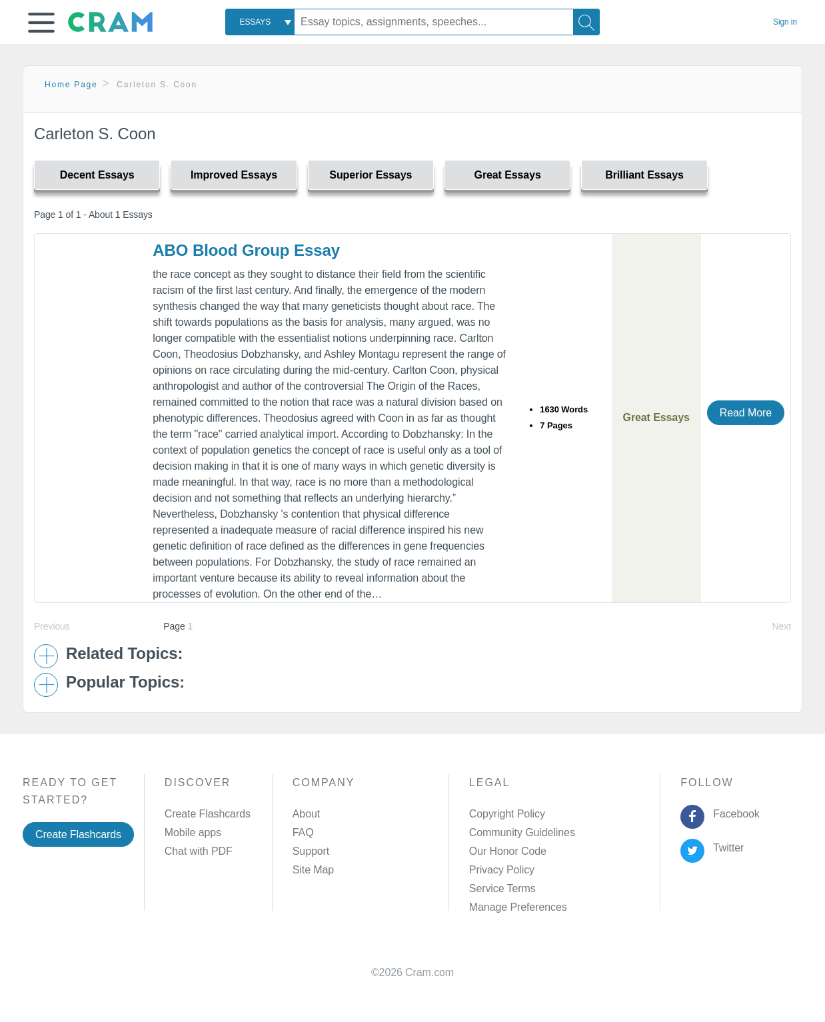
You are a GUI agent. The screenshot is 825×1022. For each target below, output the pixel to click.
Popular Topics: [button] (125, 682)
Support (311, 851)
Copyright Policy (507, 813)
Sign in (785, 22)
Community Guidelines (522, 832)
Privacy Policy (501, 869)
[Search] (586, 22)
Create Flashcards (78, 834)
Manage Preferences (518, 907)
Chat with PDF (199, 851)
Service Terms (502, 888)
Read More (746, 412)
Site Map (313, 869)
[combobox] (260, 22)
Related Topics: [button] (124, 653)
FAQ (303, 832)
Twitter (726, 847)
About (306, 813)
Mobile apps (193, 832)
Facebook (734, 813)
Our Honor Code (507, 851)
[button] (41, 22)
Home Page (71, 84)
